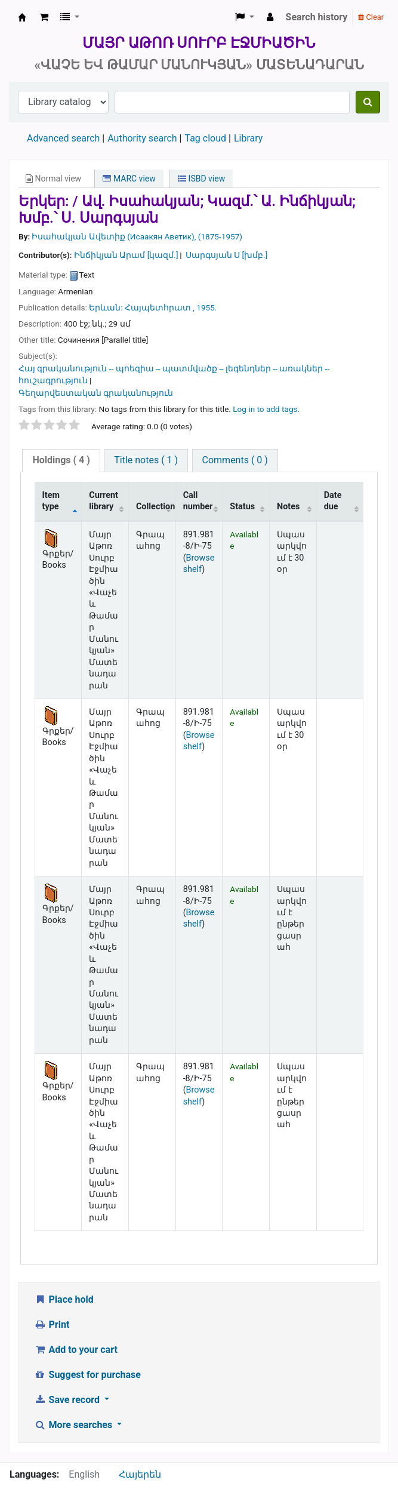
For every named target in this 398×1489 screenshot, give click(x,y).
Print (51, 1324)
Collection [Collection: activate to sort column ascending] (155, 507)
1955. (206, 307)
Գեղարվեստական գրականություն (95, 393)
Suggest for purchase (87, 1374)
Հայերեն (140, 1474)
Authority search (142, 138)
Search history (317, 17)
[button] (44, 17)
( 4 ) (61, 460)
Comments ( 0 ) (235, 460)
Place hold (64, 1299)
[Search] (368, 102)
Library (248, 138)
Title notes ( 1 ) (146, 460)
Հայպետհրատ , (160, 307)
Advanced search (63, 138)
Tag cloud (205, 138)
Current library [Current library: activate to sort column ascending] (103, 501)
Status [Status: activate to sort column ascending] (242, 507)
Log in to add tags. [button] (266, 409)
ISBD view (201, 178)
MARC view (129, 178)
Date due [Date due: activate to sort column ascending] (333, 501)
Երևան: (105, 307)
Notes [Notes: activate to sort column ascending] (288, 507)
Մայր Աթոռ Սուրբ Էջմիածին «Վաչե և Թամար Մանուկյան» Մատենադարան (22, 17)
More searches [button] (74, 1424)
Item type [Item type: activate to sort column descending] (51, 501)
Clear (371, 17)
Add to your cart (76, 1349)
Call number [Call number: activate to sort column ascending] (198, 501)
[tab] (61, 460)
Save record (68, 1399)
